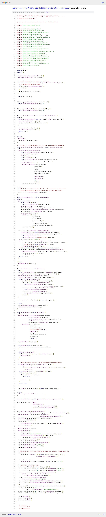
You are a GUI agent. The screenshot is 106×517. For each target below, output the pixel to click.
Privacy (14, 514)
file (46, 12)
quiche (14, 8)
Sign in (102, 2)
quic (62, 8)
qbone (67, 8)
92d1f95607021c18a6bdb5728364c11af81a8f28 (41, 8)
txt (99, 514)
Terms (19, 514)
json (103, 514)
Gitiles (10, 514)
